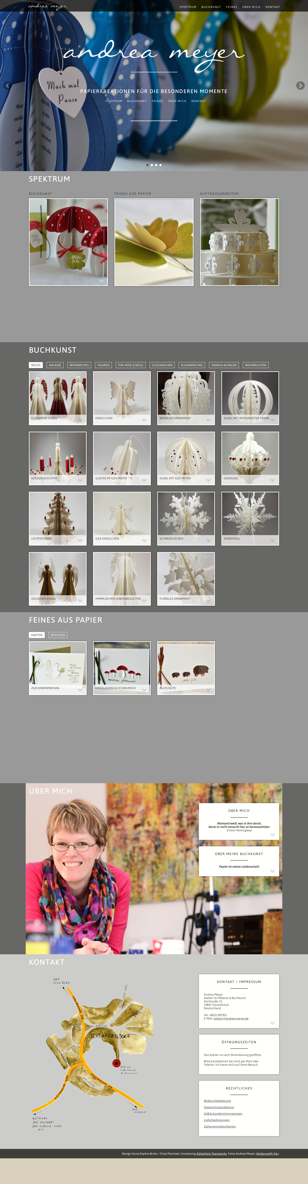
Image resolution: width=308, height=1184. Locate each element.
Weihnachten (255, 365)
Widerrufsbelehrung (217, 1101)
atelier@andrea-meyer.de (231, 1018)
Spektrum (113, 101)
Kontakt (198, 101)
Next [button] (300, 85)
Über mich (177, 101)
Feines (157, 101)
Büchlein (58, 635)
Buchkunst (137, 101)
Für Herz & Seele (130, 365)
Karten (36, 635)
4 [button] (160, 165)
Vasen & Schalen (224, 365)
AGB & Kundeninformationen (223, 1113)
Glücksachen (162, 365)
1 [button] (148, 165)
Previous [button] (7, 85)
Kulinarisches (192, 365)
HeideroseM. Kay (267, 1153)
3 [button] (156, 165)
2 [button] (152, 165)
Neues (35, 365)
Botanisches (79, 365)
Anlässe (55, 365)
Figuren (103, 365)
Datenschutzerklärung (219, 1107)
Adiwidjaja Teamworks (212, 1153)
